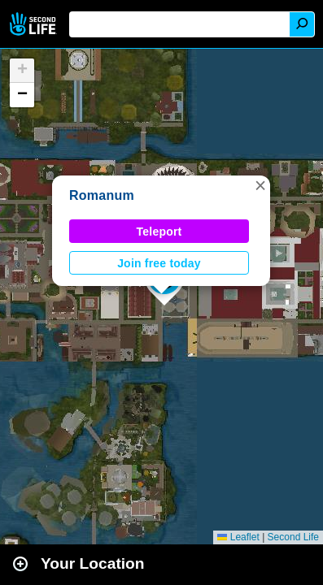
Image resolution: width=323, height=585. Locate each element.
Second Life (34, 24)
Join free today (159, 263)
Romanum (101, 195)
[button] (260, 185)
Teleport (159, 231)
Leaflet (238, 537)
